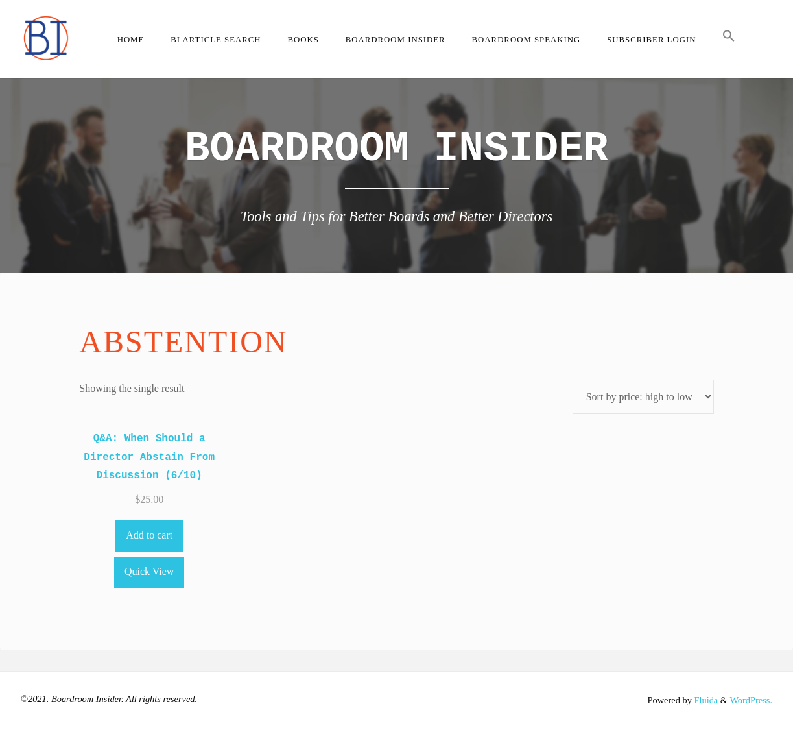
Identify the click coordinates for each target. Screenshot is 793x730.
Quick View (149, 571)
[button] (729, 39)
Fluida (705, 700)
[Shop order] (643, 397)
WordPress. (750, 700)
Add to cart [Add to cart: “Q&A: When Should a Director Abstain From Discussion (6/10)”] (149, 535)
